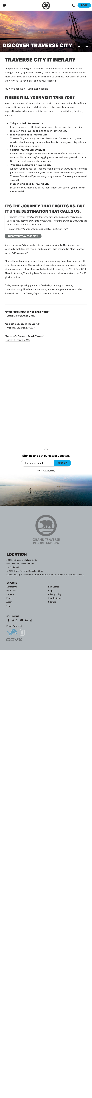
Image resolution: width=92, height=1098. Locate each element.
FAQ (8, 605)
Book (84, 5)
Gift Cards (11, 590)
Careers (10, 594)
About (9, 601)
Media (9, 598)
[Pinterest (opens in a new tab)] (13, 620)
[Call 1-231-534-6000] (73, 5)
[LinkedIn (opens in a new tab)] (26, 620)
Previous (79, 46)
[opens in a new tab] (11, 631)
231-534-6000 (12, 567)
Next (86, 46)
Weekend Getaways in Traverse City (31, 164)
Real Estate (53, 586)
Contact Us (11, 586)
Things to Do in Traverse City (26, 123)
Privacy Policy (54, 594)
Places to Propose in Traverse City (29, 183)
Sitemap (52, 601)
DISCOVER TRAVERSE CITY (23, 236)
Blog (50, 590)
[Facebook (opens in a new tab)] (8, 620)
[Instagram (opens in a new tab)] (31, 620)
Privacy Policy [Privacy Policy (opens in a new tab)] (49, 470)
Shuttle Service (55, 598)
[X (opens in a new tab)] (17, 620)
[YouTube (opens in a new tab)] (22, 620)
